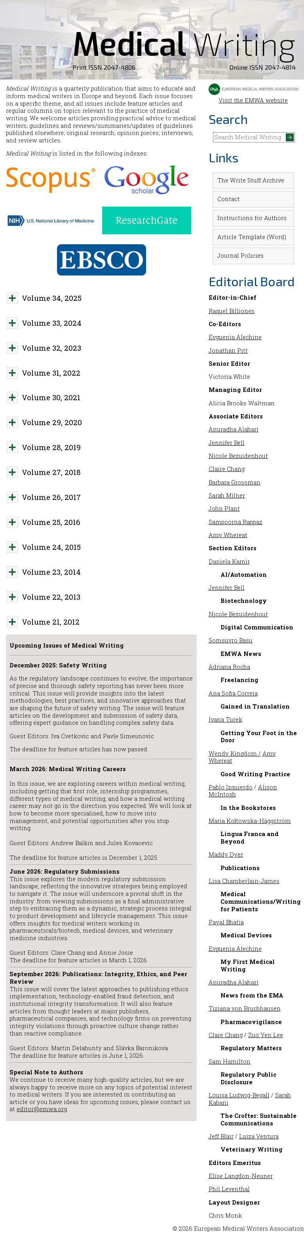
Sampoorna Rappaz (235, 522)
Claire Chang (227, 469)
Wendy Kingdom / (235, 753)
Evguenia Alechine (235, 337)
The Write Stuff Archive (250, 180)
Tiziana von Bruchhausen (245, 1008)
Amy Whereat (228, 535)
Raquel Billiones (232, 311)
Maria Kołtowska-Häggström (250, 821)
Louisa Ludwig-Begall (239, 1095)
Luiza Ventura (259, 1136)
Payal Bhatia (226, 922)
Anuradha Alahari (233, 429)
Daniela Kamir (229, 561)
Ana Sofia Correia (233, 693)
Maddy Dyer (226, 854)
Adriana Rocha (229, 667)
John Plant (224, 508)
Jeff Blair (221, 1136)
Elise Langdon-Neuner (241, 1176)
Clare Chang (226, 1035)
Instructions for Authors (252, 218)
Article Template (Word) (251, 237)
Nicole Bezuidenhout (238, 456)
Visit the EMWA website (253, 96)
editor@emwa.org (42, 1109)
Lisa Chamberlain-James (244, 881)
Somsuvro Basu (231, 640)
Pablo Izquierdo (231, 787)
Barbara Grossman (234, 482)
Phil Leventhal (229, 1189)
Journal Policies (240, 255)
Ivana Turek (225, 719)
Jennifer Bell (227, 443)
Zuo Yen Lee (265, 1035)
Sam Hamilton (230, 1061)
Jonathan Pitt (228, 350)
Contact (228, 199)
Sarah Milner (227, 495)
